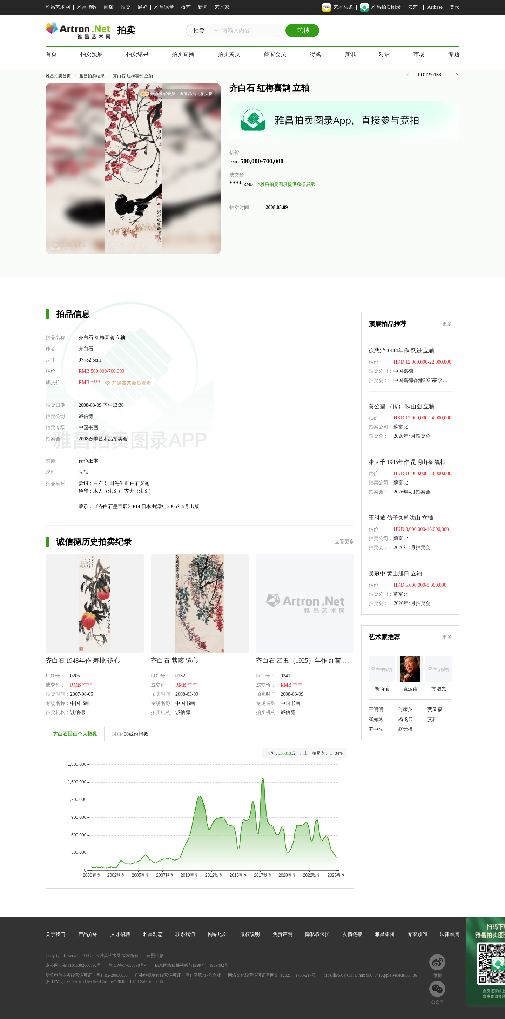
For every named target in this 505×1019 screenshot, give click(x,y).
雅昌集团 (385, 934)
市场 (419, 54)
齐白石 (86, 348)
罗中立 (376, 729)
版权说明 (250, 934)
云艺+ (414, 7)
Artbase (435, 7)
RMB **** (90, 382)
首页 (51, 54)
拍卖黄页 (229, 54)
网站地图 (218, 934)
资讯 (350, 54)
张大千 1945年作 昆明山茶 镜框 (407, 462)
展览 (142, 7)
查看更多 (344, 541)
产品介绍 (88, 934)
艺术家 (222, 7)
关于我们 (55, 934)
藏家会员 (275, 54)
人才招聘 (120, 934)
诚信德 (86, 416)
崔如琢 (376, 719)
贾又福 (434, 709)
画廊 (109, 7)
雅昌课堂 (164, 7)
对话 (384, 54)
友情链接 (352, 934)
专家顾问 (417, 934)
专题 (453, 54)
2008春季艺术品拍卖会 (103, 438)
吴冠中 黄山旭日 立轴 (395, 573)
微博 (437, 975)
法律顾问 (449, 934)
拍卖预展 (91, 54)
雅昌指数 (87, 7)
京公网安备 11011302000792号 (73, 965)
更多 (447, 323)
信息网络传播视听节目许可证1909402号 (191, 965)
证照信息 (155, 955)
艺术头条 (337, 7)
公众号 (437, 1002)
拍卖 (125, 7)
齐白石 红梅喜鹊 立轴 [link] (133, 76)
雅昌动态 (153, 934)
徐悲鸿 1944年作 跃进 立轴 (402, 350)
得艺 (186, 7)
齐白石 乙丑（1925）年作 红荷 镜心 (306, 660)
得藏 (315, 54)
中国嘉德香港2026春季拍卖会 (425, 380)
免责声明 (282, 934)
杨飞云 (405, 719)
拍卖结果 (137, 54)
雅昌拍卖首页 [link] (58, 76)
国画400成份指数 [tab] (130, 734)
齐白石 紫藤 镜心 (174, 660)
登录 (454, 7)
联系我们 (185, 934)
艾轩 (432, 719)
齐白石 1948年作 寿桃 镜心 (83, 660)
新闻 (203, 7)
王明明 (376, 709)
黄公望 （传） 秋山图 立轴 (402, 406)
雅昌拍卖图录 (380, 7)
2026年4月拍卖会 (411, 436)
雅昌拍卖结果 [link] (92, 76)
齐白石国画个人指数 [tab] (75, 734)
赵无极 (405, 729)
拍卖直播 (183, 54)
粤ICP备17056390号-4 (128, 965)
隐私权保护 (317, 934)
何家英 (405, 709)
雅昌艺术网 (58, 7)
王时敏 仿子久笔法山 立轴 (401, 518)
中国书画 (88, 427)
